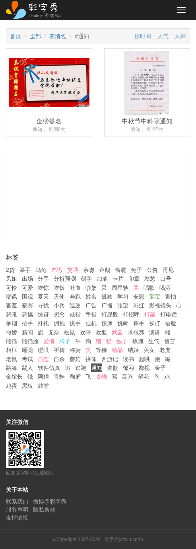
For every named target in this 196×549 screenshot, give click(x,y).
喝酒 (165, 288)
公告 (152, 270)
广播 (107, 305)
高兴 (127, 376)
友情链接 (17, 517)
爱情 (48, 341)
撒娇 (11, 332)
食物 (101, 376)
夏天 (43, 296)
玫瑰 (138, 341)
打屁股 (109, 314)
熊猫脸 (30, 341)
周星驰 (120, 288)
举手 (25, 270)
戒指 (75, 314)
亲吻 (88, 270)
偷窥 (120, 270)
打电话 (168, 314)
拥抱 (59, 323)
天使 (59, 296)
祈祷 (59, 350)
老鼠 (11, 359)
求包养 (136, 332)
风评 (180, 36)
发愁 (149, 278)
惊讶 (43, 314)
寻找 (43, 305)
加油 (102, 278)
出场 (27, 278)
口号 (165, 278)
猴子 (122, 341)
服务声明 (17, 509)
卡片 (118, 278)
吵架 (91, 288)
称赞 (75, 350)
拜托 (43, 323)
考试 (27, 359)
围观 (27, 296)
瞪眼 (43, 350)
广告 (91, 305)
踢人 (27, 368)
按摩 (107, 323)
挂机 (91, 323)
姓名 (91, 296)
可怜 (11, 288)
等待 (101, 350)
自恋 (43, 359)
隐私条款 (44, 509)
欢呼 (85, 332)
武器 (117, 332)
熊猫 (11, 341)
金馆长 (14, 376)
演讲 (154, 332)
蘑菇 (75, 359)
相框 (11, 350)
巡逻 (75, 305)
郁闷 (128, 368)
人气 (163, 36)
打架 (149, 314)
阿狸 (43, 376)
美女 (149, 350)
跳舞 (11, 368)
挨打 (154, 323)
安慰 (138, 296)
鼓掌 (43, 386)
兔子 (136, 270)
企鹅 (104, 270)
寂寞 (27, 305)
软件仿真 (49, 368)
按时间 (142, 36)
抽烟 (11, 323)
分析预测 (65, 278)
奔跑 (75, 296)
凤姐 (11, 278)
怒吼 (11, 314)
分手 (43, 278)
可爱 (27, 288)
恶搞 (27, 314)
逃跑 (80, 368)
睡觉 (27, 350)
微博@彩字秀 (49, 501)
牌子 (64, 341)
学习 (122, 296)
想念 (59, 314)
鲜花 (143, 376)
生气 (153, 341)
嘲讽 (11, 296)
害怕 (170, 296)
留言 (169, 341)
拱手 (75, 323)
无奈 (53, 332)
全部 (35, 36)
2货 (10, 270)
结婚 (133, 350)
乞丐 (56, 270)
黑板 (27, 386)
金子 (160, 368)
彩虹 (138, 305)
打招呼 (131, 314)
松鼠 (69, 332)
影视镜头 (160, 305)
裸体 (91, 359)
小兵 (59, 305)
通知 (96, 368)
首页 (15, 36)
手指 (91, 314)
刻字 (86, 278)
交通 (72, 270)
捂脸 (170, 323)
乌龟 (41, 270)
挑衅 (122, 323)
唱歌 (149, 288)
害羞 (11, 305)
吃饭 (59, 288)
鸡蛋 (11, 386)
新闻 (27, 332)
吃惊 (43, 288)
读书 (128, 359)
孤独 (107, 296)
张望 (122, 305)
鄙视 (144, 368)
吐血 (75, 288)
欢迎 (101, 332)
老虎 (165, 350)
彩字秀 (36, 10)
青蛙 (59, 376)
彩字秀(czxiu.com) (124, 539)
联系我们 (17, 501)
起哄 (144, 359)
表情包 (57, 36)
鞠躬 (75, 376)
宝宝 (154, 296)
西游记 (109, 359)
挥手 (138, 323)
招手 (27, 323)
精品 (117, 350)
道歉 (112, 368)
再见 (168, 270)
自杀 (59, 359)
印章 (134, 278)
